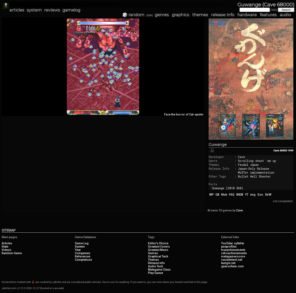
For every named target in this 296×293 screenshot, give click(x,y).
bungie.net (228, 263)
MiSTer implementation (256, 172)
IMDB (239, 194)
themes (200, 14)
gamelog (71, 10)
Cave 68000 (280, 150)
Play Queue (155, 273)
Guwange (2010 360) (227, 188)
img (253, 194)
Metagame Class (159, 269)
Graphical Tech (158, 256)
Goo (260, 194)
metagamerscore (233, 256)
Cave (241, 157)
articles (16, 10)
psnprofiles (229, 246)
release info (222, 14)
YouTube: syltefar (232, 243)
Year (78, 249)
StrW (268, 194)
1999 (290, 150)
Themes (153, 259)
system (34, 10)
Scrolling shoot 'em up (257, 161)
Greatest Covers (159, 246)
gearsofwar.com (232, 266)
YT (246, 194)
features (268, 14)
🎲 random (133, 14)
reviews (52, 10)
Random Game (12, 253)
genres (162, 14)
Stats (5, 246)
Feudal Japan (248, 165)
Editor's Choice (158, 243)
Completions (83, 259)
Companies (82, 253)
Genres (153, 253)
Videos (6, 249)
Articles (7, 243)
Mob (224, 194)
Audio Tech (155, 266)
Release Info (156, 263)
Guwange (218, 144)
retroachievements (234, 253)
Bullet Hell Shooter (254, 176)
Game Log (82, 243)
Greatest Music (158, 249)
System (80, 246)
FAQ (231, 194)
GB (217, 194)
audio (285, 14)
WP (211, 194)
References (82, 256)
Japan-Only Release (253, 169)
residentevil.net (231, 259)
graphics (180, 14)
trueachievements (233, 249)
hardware (247, 14)
